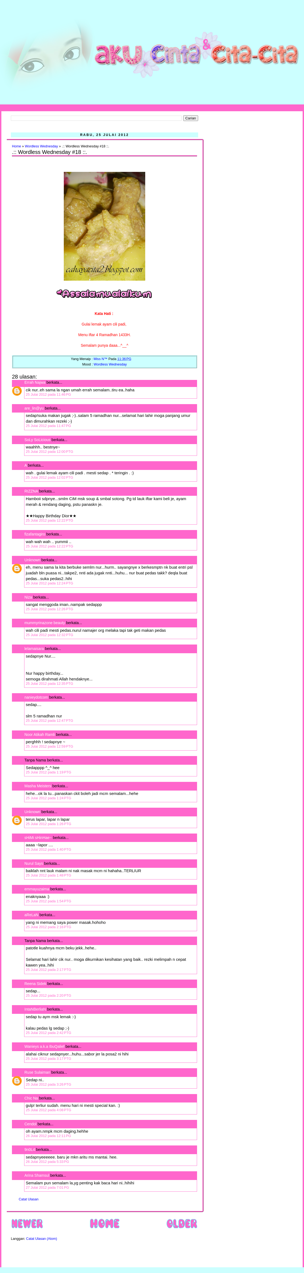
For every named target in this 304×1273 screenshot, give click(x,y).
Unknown (32, 560)
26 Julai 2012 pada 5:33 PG (47, 1162)
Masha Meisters (37, 786)
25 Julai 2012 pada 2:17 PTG (48, 970)
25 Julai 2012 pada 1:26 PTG (48, 824)
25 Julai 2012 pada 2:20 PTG (48, 995)
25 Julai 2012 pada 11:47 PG (48, 426)
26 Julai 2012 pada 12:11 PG (48, 1136)
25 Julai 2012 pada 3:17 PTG (48, 1059)
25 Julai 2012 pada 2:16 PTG (48, 927)
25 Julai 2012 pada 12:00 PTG (49, 452)
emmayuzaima (36, 889)
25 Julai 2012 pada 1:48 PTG (48, 875)
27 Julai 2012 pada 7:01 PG (47, 1187)
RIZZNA (31, 491)
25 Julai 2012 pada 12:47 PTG (49, 720)
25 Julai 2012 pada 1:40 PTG (48, 849)
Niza (28, 597)
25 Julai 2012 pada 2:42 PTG (48, 1033)
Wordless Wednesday (41, 146)
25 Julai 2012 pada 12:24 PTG (49, 583)
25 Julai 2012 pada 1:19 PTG (48, 772)
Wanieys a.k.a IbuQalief (44, 1046)
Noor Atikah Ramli (39, 734)
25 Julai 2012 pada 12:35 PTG (49, 684)
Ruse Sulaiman (37, 1072)
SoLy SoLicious (37, 440)
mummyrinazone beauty (44, 623)
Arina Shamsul (36, 1175)
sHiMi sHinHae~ (38, 837)
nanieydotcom (36, 697)
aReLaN (31, 915)
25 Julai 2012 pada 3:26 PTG (48, 1084)
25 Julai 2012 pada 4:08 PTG (48, 1110)
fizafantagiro (34, 534)
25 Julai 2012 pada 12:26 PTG (49, 609)
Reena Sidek (35, 983)
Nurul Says (33, 863)
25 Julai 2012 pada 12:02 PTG (49, 477)
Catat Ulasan (29, 1199)
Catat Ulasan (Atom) (41, 1239)
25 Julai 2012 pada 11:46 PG (48, 394)
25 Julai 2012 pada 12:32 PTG (49, 635)
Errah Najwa (34, 382)
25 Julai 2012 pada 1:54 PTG (48, 901)
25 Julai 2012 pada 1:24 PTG (48, 798)
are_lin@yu (34, 408)
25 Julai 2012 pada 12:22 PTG (49, 520)
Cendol (30, 1124)
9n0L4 (29, 1149)
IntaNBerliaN (35, 1009)
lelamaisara (34, 648)
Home (16, 146)
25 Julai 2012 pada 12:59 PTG (49, 746)
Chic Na (31, 1098)
